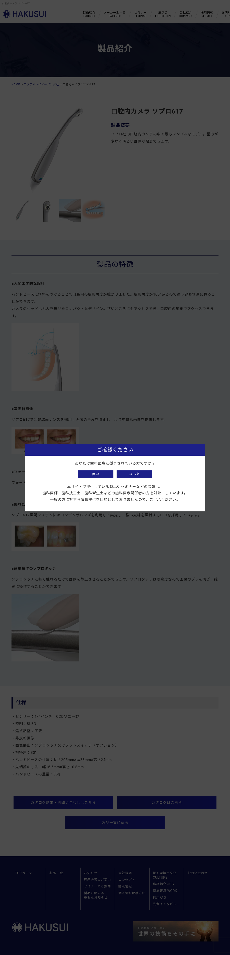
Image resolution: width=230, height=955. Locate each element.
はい (95, 474)
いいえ (134, 474)
